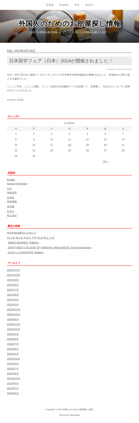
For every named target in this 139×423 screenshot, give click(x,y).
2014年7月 (13, 388)
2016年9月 (13, 334)
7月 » (105, 161)
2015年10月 (13, 359)
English (63, 5)
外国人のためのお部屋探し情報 (69, 24)
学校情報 (12, 201)
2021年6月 (13, 294)
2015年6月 (13, 373)
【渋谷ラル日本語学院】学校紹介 (25, 252)
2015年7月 (13, 368)
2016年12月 (13, 324)
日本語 (50, 5)
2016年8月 (13, 339)
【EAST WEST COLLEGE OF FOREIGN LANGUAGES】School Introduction (49, 247)
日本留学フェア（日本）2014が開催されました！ (61, 60)
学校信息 (12, 192)
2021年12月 (13, 270)
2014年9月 (13, 383)
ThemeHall (74, 415)
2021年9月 (13, 280)
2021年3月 (13, 304)
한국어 (89, 5)
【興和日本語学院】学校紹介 (23, 242)
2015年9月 (13, 363)
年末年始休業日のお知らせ (21, 233)
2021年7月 (13, 290)
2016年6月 (13, 349)
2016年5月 (13, 354)
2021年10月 (13, 275)
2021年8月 (13, 285)
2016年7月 (13, 344)
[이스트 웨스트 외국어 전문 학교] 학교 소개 (30, 238)
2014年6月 (13, 393)
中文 (77, 5)
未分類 (10, 206)
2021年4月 (13, 299)
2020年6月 (13, 319)
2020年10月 (13, 314)
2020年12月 (13, 309)
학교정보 (12, 215)
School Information (17, 183)
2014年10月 (13, 378)
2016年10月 (13, 329)
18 (69, 145)
